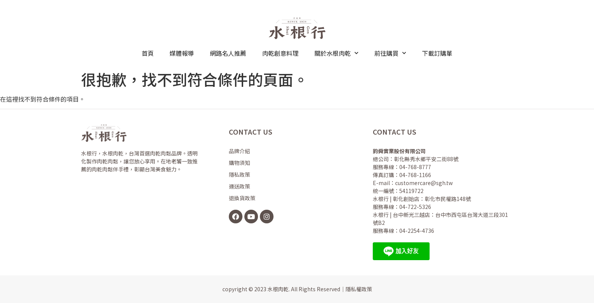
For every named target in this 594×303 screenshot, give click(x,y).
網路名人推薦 (228, 53)
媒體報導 (182, 53)
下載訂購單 (437, 53)
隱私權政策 (358, 289)
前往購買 (390, 53)
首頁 (148, 53)
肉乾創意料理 (280, 53)
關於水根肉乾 (336, 53)
